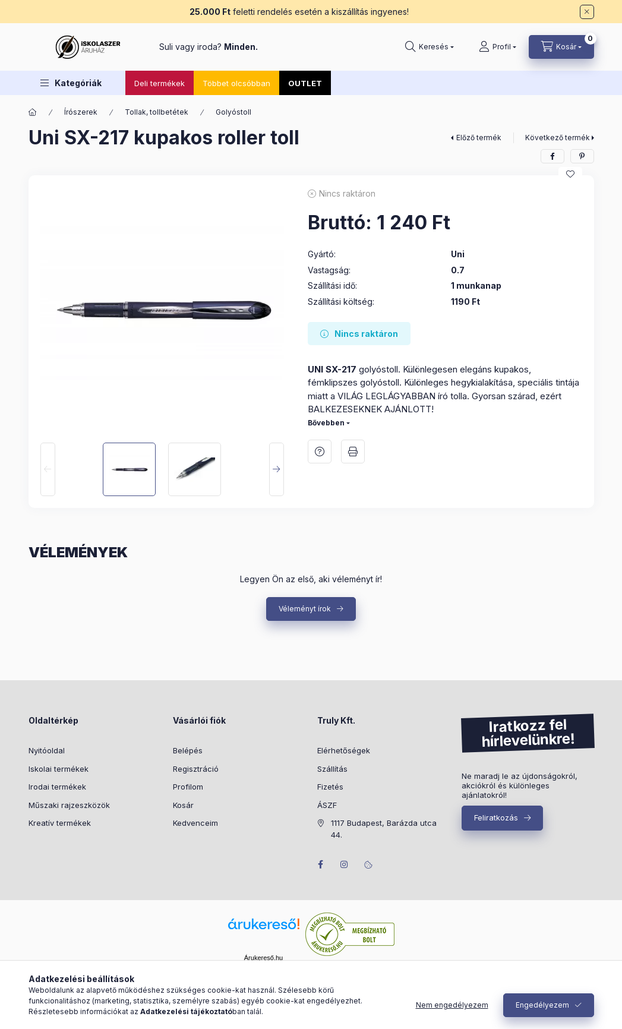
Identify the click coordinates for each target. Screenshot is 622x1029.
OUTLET (305, 83)
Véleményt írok (305, 608)
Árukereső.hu (263, 957)
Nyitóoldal (47, 750)
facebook (321, 864)
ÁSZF (327, 805)
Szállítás (332, 769)
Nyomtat (353, 451)
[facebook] (552, 156)
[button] (71, 83)
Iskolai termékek (59, 769)
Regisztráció (196, 769)
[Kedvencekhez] (570, 174)
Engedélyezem (542, 1004)
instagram (344, 864)
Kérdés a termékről (319, 451)
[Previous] (47, 469)
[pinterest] (582, 156)
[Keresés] (429, 47)
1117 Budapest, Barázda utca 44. (384, 828)
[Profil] (497, 47)
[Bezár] (587, 12)
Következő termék (557, 137)
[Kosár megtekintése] (561, 47)
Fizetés (330, 786)
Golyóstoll (233, 112)
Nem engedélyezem (452, 1004)
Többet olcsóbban (236, 83)
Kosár (183, 805)
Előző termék (478, 137)
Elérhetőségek (343, 750)
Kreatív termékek (60, 823)
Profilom (188, 786)
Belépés (188, 750)
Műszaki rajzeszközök (69, 805)
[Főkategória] (33, 112)
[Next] (276, 469)
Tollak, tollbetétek (156, 112)
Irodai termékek (57, 786)
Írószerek (80, 112)
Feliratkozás (496, 817)
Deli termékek (159, 83)
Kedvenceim (195, 823)
